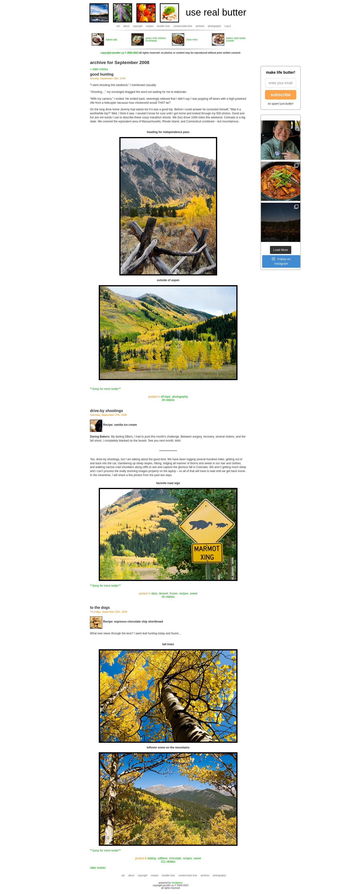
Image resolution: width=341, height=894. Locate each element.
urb (118, 26)
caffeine (162, 858)
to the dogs (100, 608)
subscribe (280, 94)
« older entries (99, 69)
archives (200, 26)
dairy (154, 593)
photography (214, 26)
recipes (149, 26)
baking (152, 858)
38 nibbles (168, 400)
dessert (163, 593)
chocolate (175, 858)
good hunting (102, 74)
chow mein (191, 39)
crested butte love (182, 26)
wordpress (176, 882)
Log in (227, 26)
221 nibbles (168, 861)
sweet (193, 593)
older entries (98, 867)
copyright (138, 26)
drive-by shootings (106, 411)
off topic (165, 396)
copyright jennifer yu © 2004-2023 (120, 53)
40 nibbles (168, 596)
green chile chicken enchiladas (156, 39)
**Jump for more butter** (105, 389)
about (126, 26)
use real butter (216, 12)
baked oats (111, 39)
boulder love (163, 26)
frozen (174, 593)
